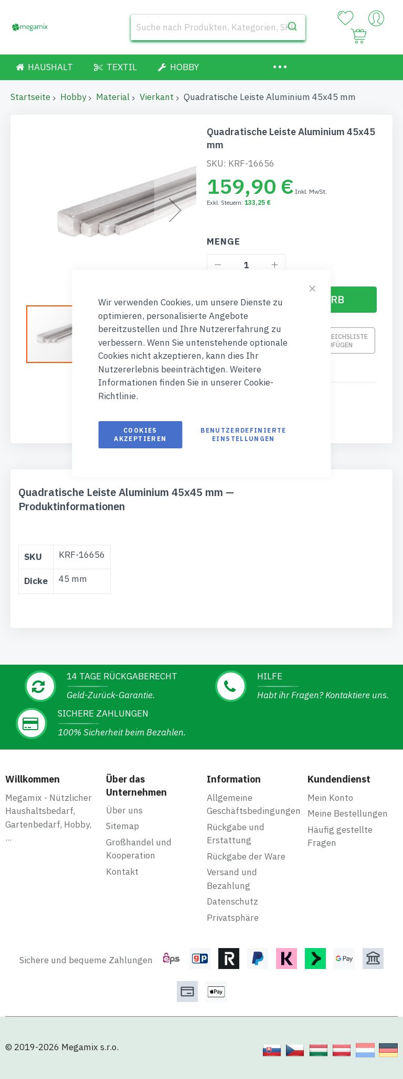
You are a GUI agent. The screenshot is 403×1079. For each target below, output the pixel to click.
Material (113, 97)
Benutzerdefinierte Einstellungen (243, 434)
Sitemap (122, 826)
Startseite (30, 97)
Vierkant (157, 97)
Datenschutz (232, 901)
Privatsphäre (233, 917)
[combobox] (218, 27)
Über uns (124, 810)
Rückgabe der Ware (246, 856)
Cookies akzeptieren (140, 434)
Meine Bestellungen (347, 813)
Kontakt (122, 871)
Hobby (73, 97)
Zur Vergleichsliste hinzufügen (332, 341)
